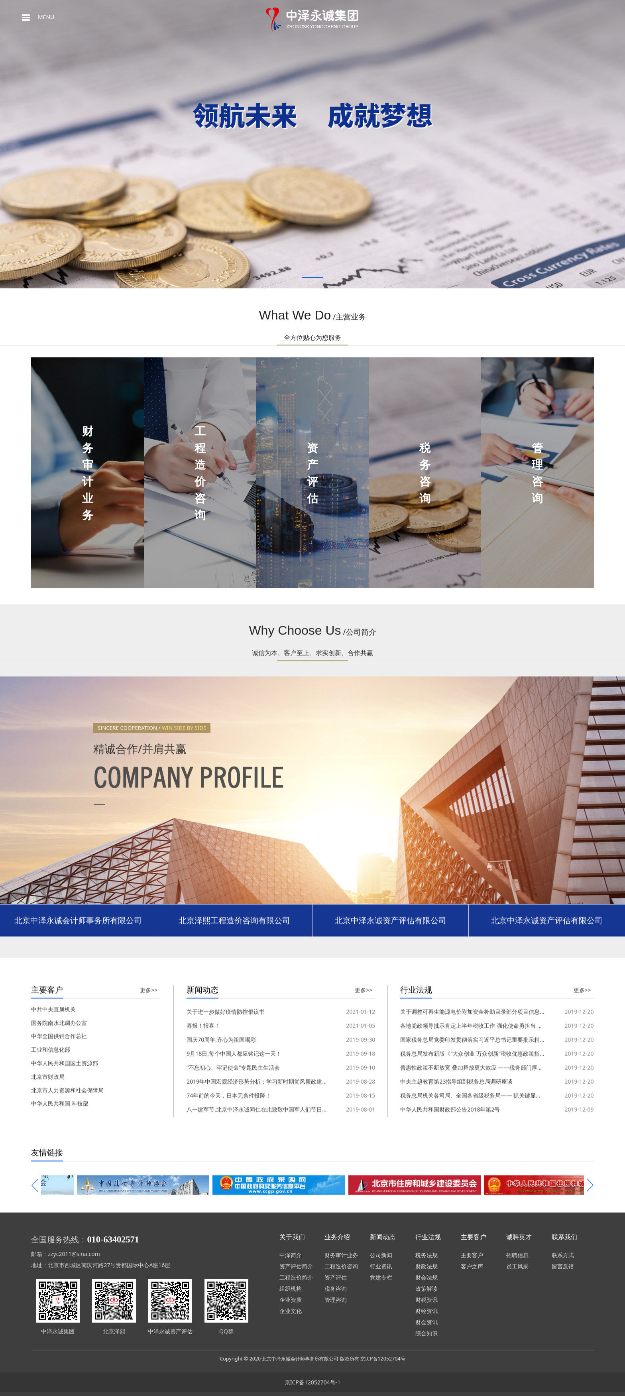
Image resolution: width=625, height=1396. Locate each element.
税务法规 (426, 1255)
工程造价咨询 (341, 1266)
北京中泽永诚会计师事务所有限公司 (78, 927)
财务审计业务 (341, 1255)
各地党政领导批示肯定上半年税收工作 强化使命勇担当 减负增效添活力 (488, 1018)
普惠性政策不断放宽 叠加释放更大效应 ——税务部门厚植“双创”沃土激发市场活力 (501, 1060)
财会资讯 (426, 1322)
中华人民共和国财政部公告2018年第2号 (450, 1102)
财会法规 (426, 1277)
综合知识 (426, 1333)
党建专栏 (381, 1277)
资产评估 (335, 1277)
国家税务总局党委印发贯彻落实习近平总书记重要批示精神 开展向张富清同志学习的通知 (509, 1032)
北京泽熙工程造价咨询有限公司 (234, 927)
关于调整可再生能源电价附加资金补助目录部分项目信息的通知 (478, 1116)
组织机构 (290, 1288)
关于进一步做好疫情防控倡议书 (226, 1116)
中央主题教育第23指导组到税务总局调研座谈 (456, 1074)
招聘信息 (517, 1255)
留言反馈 (563, 1266)
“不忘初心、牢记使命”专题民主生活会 (233, 1060)
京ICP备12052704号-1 (313, 1382)
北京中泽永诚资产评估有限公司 (390, 927)
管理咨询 (335, 1299)
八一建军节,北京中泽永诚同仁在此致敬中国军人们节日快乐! (261, 1102)
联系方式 (563, 1255)
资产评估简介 (296, 1266)
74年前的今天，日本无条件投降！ (229, 1088)
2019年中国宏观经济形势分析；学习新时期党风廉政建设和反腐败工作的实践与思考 (291, 1074)
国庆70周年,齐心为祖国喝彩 (221, 1032)
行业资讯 (381, 1266)
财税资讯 (426, 1299)
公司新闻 (381, 1255)
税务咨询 (335, 1288)
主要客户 (472, 1255)
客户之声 (472, 1266)
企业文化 (290, 1311)
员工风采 (517, 1266)
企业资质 (290, 1299)
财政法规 (426, 1266)
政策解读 (426, 1288)
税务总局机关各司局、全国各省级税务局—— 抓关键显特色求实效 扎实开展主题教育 (504, 1088)
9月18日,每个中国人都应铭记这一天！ (234, 1046)
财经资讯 (426, 1311)
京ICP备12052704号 (382, 1358)
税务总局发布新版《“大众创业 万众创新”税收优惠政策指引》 (475, 1046)
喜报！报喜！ (203, 1018)
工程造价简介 (296, 1277)
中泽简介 (290, 1255)
